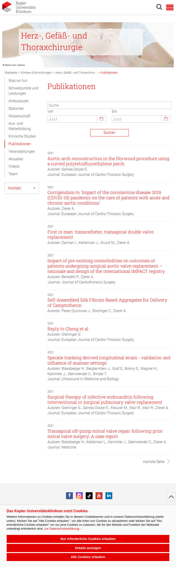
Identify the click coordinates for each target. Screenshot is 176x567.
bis (114, 111)
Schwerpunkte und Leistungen (23, 91)
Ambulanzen (18, 101)
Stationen (16, 108)
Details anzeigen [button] (88, 548)
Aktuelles (15, 159)
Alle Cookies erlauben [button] (88, 557)
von (50, 111)
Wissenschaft (19, 116)
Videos (13, 166)
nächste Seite (156, 461)
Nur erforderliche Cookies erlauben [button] (88, 539)
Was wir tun (18, 80)
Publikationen (19, 144)
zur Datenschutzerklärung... (63, 528)
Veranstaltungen (21, 151)
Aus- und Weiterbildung (19, 126)
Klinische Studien (22, 136)
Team (13, 174)
